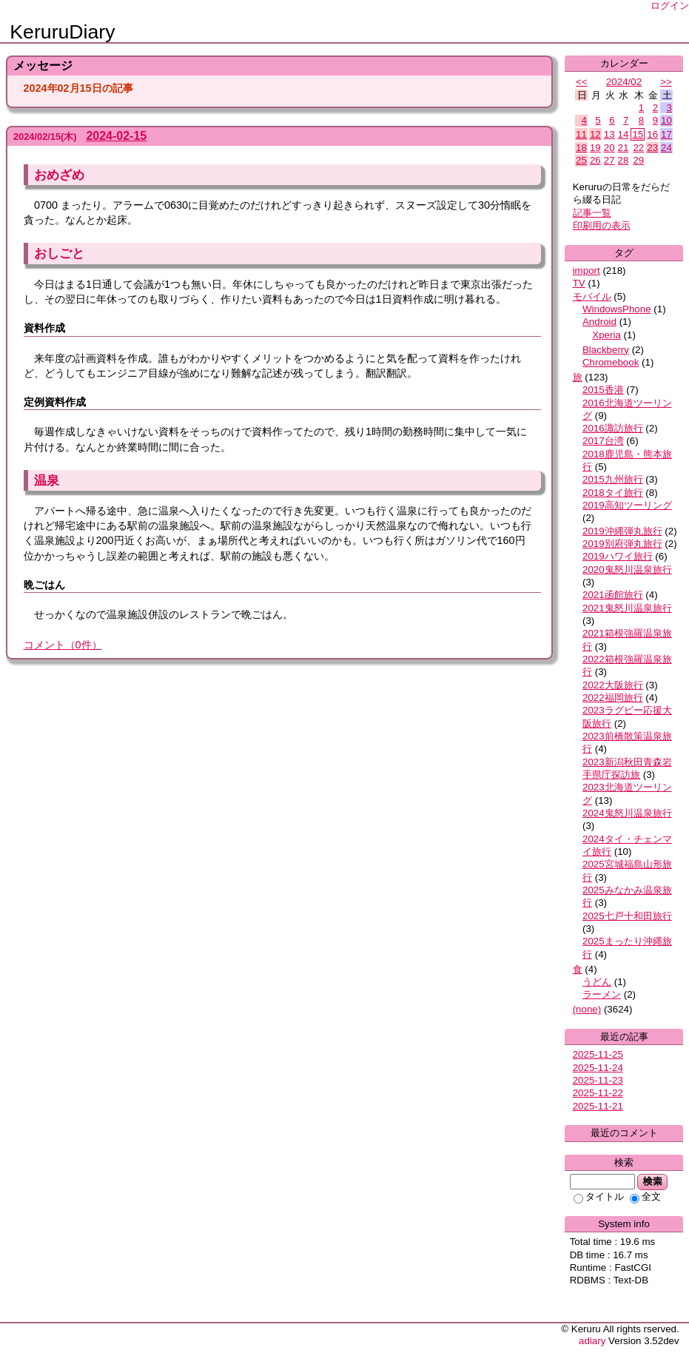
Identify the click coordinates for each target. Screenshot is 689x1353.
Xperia (606, 334)
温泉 (46, 480)
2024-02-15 (116, 136)
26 (595, 160)
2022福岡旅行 (612, 697)
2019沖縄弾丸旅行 (622, 531)
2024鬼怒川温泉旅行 (627, 813)
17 (666, 134)
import (586, 270)
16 (652, 134)
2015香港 (603, 389)
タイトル (599, 1196)
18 (581, 147)
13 (609, 134)
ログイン (670, 5)
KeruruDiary (62, 32)
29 (638, 160)
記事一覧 (592, 212)
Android (599, 321)
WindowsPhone (616, 309)
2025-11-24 (598, 1067)
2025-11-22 (598, 1092)
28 (623, 160)
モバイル (592, 296)
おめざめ (59, 174)
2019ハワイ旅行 (617, 556)
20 (609, 147)
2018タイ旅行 (612, 492)
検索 (652, 1181)
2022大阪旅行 (612, 685)
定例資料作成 (55, 402)
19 (595, 147)
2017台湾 (603, 440)
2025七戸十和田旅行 (627, 915)
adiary (592, 1340)
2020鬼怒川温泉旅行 (627, 569)
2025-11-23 (598, 1080)
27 (609, 160)
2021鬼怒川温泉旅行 (627, 608)
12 (595, 134)
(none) (587, 1009)
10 (666, 120)
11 (581, 134)
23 (652, 147)
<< (582, 81)
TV (579, 283)
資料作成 (44, 328)
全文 (645, 1196)
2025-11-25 (598, 1054)
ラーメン (601, 994)
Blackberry (605, 349)
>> (666, 81)
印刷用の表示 (602, 225)
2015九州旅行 (612, 479)
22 (638, 147)
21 (623, 147)
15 (637, 134)
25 (581, 160)
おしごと (59, 253)
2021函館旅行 (612, 594)
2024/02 (624, 81)
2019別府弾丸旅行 (622, 543)
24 (666, 147)
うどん (596, 981)
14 (623, 134)
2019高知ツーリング (627, 505)
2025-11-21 (598, 1106)
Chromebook (610, 362)
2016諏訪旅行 (612, 428)
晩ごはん (44, 585)
